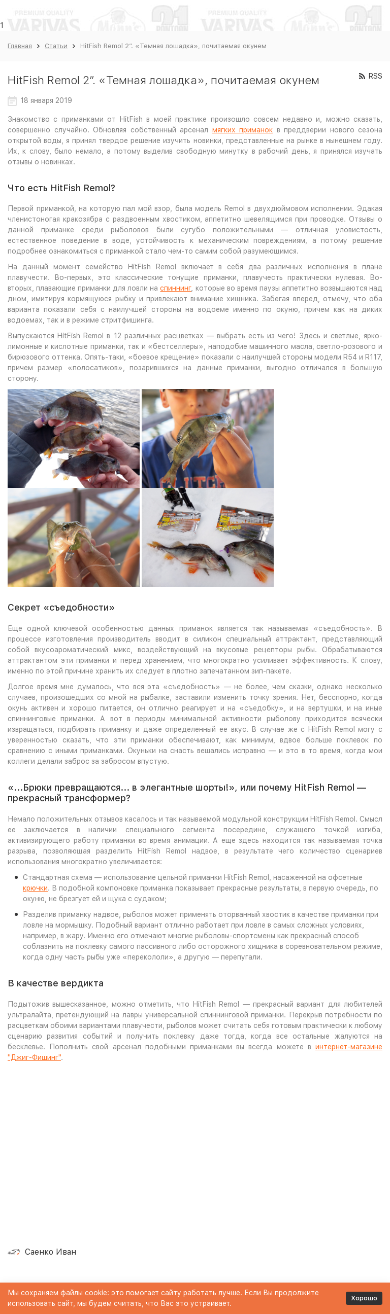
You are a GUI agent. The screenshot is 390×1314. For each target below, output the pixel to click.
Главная (20, 46)
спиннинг (175, 288)
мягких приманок (242, 130)
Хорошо (364, 1298)
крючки (35, 888)
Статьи (56, 46)
